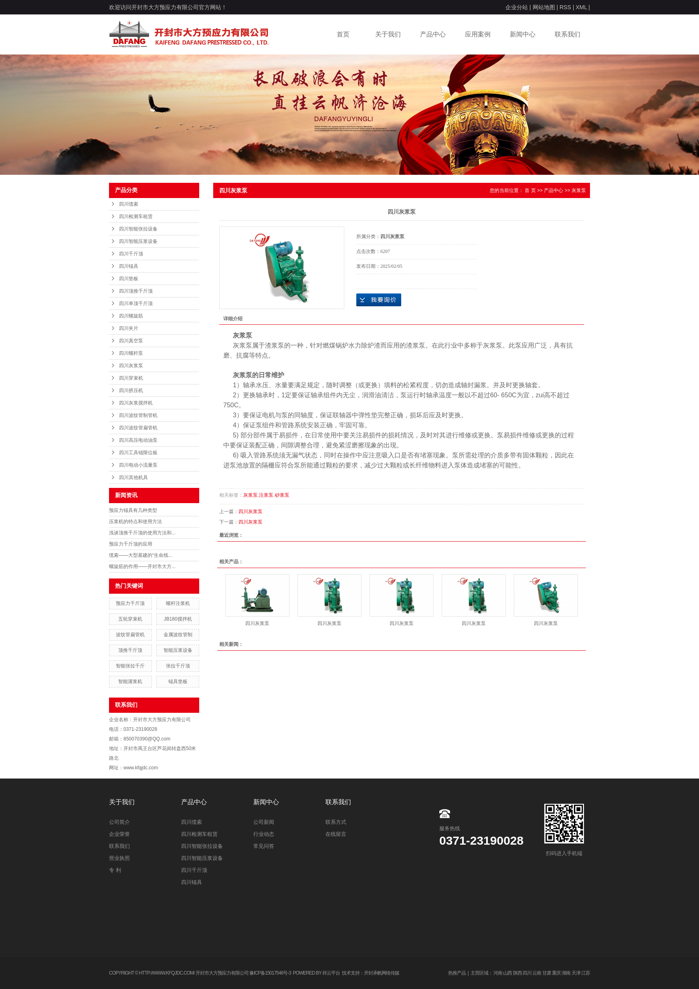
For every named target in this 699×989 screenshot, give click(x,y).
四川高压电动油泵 (138, 440)
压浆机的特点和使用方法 (135, 521)
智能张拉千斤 (130, 666)
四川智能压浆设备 (138, 241)
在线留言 (335, 834)
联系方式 (335, 822)
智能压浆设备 (178, 650)
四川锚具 (128, 266)
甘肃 (546, 973)
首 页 (530, 190)
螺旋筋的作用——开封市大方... (142, 566)
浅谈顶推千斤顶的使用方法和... (142, 533)
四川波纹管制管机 (138, 415)
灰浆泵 (579, 190)
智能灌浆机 (130, 681)
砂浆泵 (282, 495)
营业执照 (119, 858)
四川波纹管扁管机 (138, 428)
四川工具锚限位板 (138, 452)
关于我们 (388, 34)
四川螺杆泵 (131, 353)
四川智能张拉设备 (138, 229)
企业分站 (516, 7)
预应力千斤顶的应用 (130, 544)
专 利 (115, 870)
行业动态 (263, 834)
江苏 (585, 973)
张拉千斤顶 (178, 666)
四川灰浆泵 (131, 365)
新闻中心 (522, 34)
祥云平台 (331, 973)
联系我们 (567, 34)
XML (581, 7)
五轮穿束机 (130, 619)
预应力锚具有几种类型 (133, 510)
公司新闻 (263, 822)
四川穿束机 (131, 378)
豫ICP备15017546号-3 (270, 973)
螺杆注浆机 (178, 603)
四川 (527, 973)
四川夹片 (128, 328)
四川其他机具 (133, 477)
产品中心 (433, 34)
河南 (497, 973)
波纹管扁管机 (130, 634)
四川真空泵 (131, 341)
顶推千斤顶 (130, 650)
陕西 (517, 973)
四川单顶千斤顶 (136, 303)
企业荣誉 (119, 834)
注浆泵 (266, 495)
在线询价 (378, 299)
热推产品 (457, 973)
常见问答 (263, 846)
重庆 (556, 973)
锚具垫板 (178, 681)
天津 (576, 973)
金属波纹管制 (178, 634)
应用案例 (478, 34)
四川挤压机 (131, 390)
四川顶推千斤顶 (136, 291)
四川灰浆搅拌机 (136, 403)
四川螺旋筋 (131, 316)
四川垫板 (128, 278)
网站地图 (544, 7)
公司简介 (119, 822)
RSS (565, 7)
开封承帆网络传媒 (381, 973)
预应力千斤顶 (130, 603)
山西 (507, 973)
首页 (343, 34)
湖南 (566, 973)
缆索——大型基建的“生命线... (140, 555)
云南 (536, 973)
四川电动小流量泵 (138, 465)
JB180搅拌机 (178, 619)
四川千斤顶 (131, 254)
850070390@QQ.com (146, 739)
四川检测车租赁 (136, 216)
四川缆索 (128, 204)
